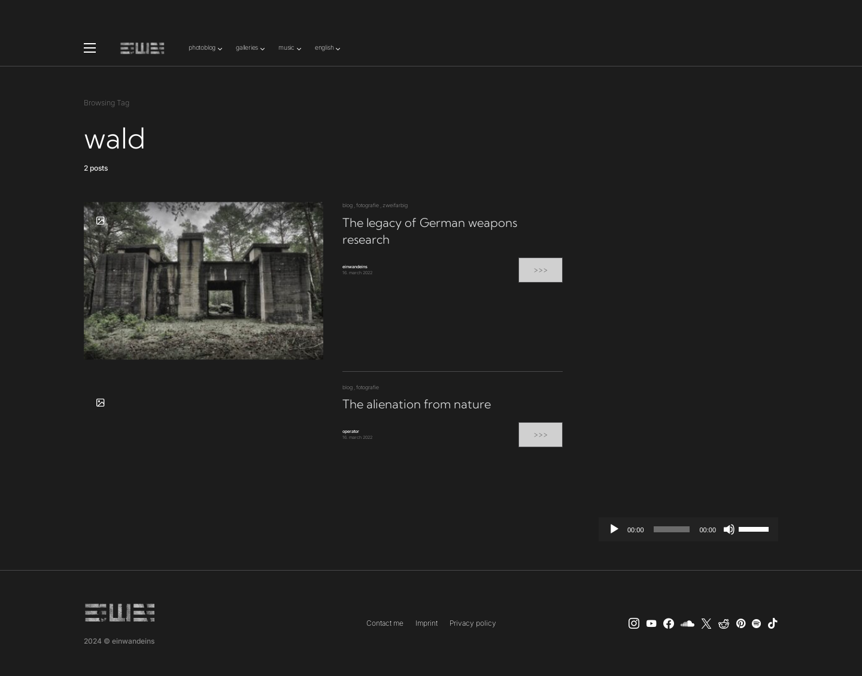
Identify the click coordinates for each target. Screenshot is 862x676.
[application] (688, 529)
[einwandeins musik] (668, 623)
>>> (540, 269)
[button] (90, 48)
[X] (706, 623)
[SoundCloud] (687, 623)
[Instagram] (634, 623)
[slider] (672, 529)
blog (347, 205)
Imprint (426, 623)
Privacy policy (473, 623)
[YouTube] (651, 623)
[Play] (614, 529)
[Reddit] (723, 623)
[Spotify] (756, 623)
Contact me (384, 623)
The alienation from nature (416, 403)
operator (350, 431)
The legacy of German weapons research (429, 231)
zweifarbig (395, 205)
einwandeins (355, 266)
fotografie (367, 205)
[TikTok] (772, 623)
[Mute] (729, 529)
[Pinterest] (740, 623)
